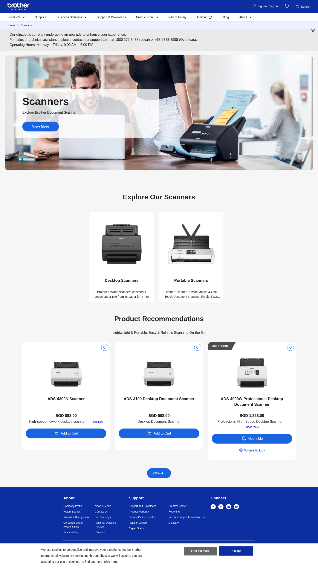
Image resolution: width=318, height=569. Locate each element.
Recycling (174, 511)
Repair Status (137, 528)
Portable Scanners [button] (191, 280)
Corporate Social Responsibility (73, 524)
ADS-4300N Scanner (66, 399)
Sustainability (71, 532)
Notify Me (252, 438)
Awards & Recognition (76, 517)
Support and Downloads (142, 506)
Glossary (173, 522)
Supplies (40, 17)
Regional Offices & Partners (105, 524)
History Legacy (71, 511)
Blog (226, 17)
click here (110, 561)
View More (40, 126)
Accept (236, 552)
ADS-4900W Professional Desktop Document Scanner (252, 402)
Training (202, 17)
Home (11, 25)
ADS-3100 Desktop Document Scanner (159, 399)
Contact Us (101, 511)
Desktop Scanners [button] (121, 280)
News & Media (103, 506)
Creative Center (177, 506)
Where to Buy (252, 450)
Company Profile (73, 506)
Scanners (26, 25)
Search (302, 6)
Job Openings (103, 517)
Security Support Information (184, 517)
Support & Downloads (111, 17)
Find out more (200, 552)
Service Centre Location (142, 517)
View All (159, 473)
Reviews (99, 532)
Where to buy (177, 17)
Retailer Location (138, 522)
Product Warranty (139, 511)
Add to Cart (66, 433)
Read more (96, 421)
